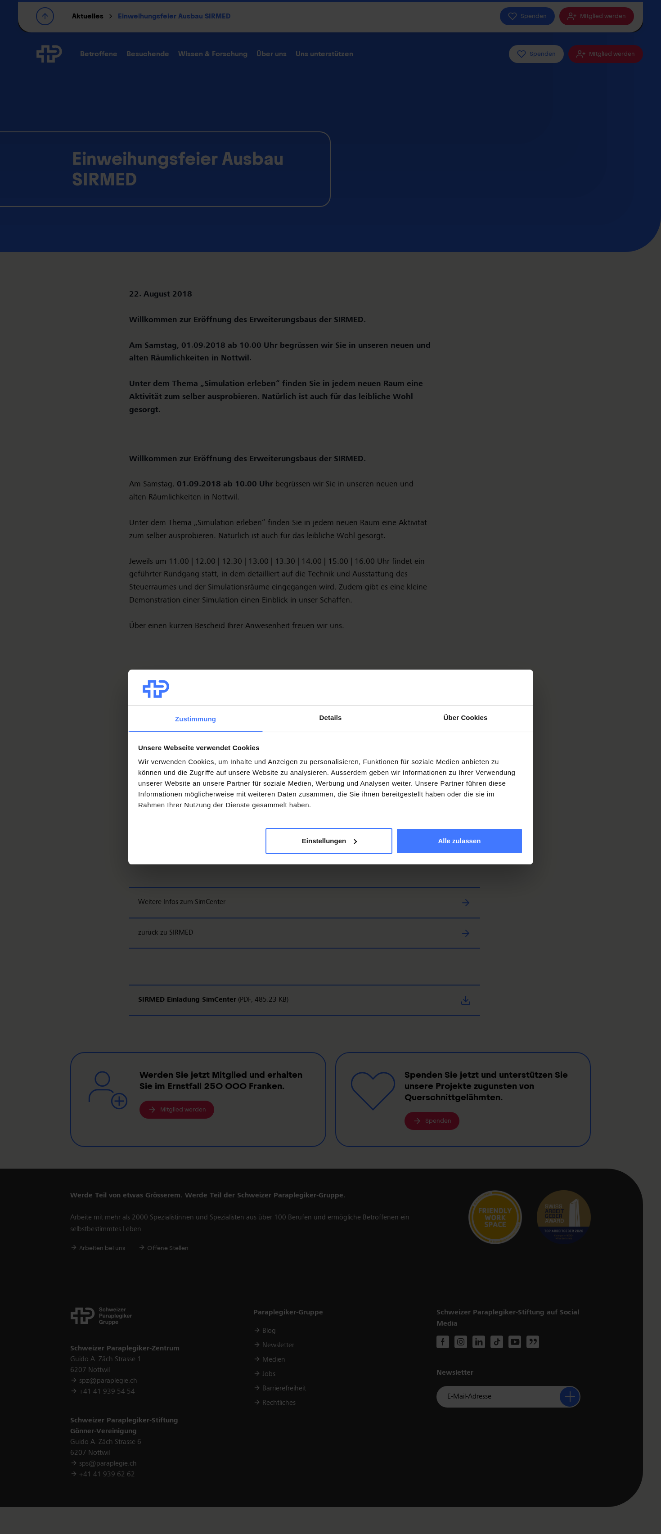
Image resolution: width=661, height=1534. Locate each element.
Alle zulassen (459, 841)
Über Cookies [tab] (466, 717)
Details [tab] (330, 717)
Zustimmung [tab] (195, 719)
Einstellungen (329, 841)
